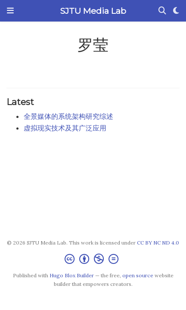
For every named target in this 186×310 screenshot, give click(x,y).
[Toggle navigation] (10, 10)
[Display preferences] (176, 11)
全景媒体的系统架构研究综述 (68, 116)
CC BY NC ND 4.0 (158, 242)
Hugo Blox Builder (72, 275)
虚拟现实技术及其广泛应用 (65, 128)
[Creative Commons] (93, 259)
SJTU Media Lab (93, 11)
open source (137, 275)
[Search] (162, 11)
